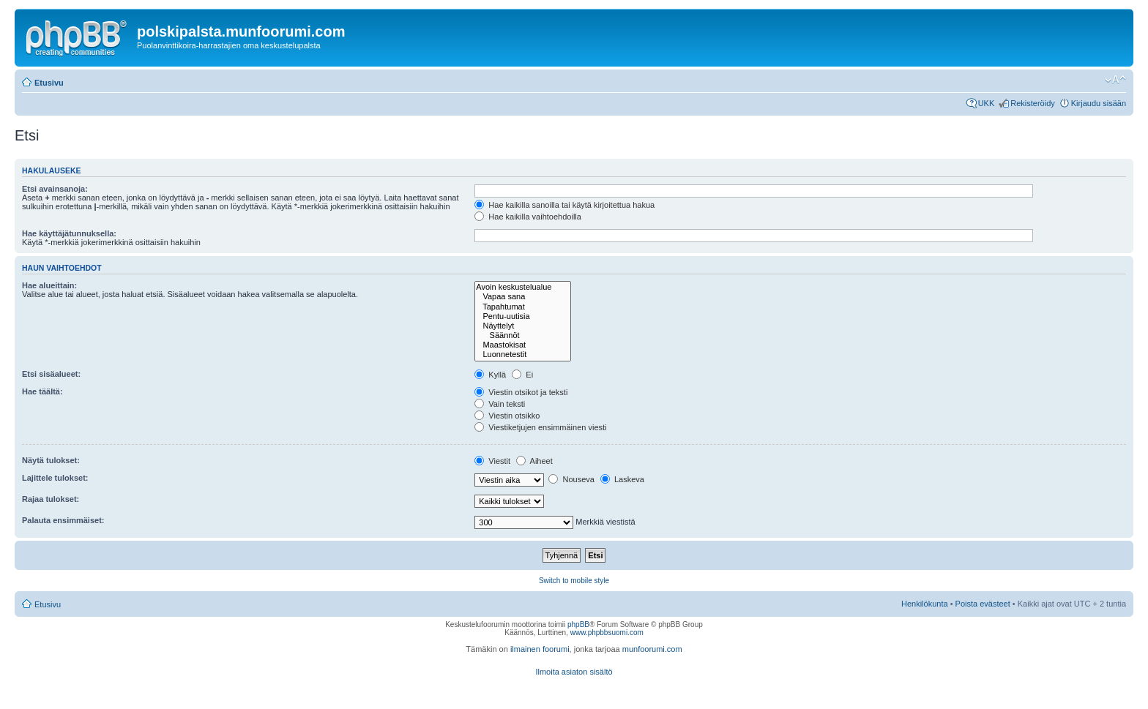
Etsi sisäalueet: (51, 373)
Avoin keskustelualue (523, 287)
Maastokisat (523, 345)
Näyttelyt (523, 326)
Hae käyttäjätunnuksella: (69, 233)
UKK (986, 103)
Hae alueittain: (49, 285)
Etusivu (49, 82)
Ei (522, 374)
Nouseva (571, 479)
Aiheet (534, 461)
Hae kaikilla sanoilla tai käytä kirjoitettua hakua (564, 204)
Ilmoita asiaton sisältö (573, 671)
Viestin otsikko (507, 415)
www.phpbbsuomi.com (607, 633)
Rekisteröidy (1032, 103)
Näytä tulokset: (51, 460)
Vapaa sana (523, 296)
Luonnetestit (523, 354)
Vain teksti (499, 403)
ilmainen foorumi (540, 649)
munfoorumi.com (652, 649)
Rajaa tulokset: (50, 499)
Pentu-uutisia (523, 316)
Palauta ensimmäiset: (63, 520)
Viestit (492, 461)
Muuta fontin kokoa (1115, 79)
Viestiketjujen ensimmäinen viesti (540, 427)
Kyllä (490, 374)
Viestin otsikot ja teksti (520, 392)
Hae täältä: (42, 391)
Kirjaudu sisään (1098, 103)
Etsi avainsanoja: (55, 188)
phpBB (578, 624)
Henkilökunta (924, 603)
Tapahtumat (523, 307)
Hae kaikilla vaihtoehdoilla (527, 216)
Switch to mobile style (574, 581)
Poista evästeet (982, 603)
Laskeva (622, 479)
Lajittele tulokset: (55, 477)
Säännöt (523, 335)
